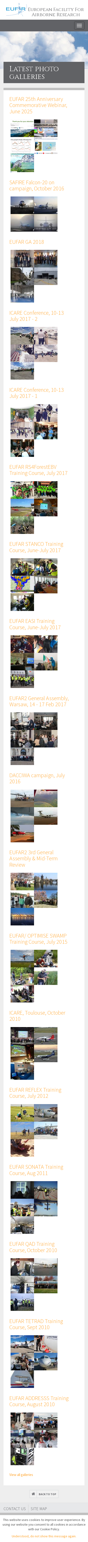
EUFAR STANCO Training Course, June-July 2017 (36, 547)
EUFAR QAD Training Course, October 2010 (33, 1247)
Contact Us (15, 1508)
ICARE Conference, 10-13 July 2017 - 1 (36, 392)
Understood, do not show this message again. (44, 1536)
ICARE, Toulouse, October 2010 (37, 1015)
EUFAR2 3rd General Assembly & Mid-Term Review (33, 858)
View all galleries (21, 1474)
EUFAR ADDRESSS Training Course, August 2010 (39, 1401)
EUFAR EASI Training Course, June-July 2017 (35, 624)
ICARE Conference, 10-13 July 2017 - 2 (36, 315)
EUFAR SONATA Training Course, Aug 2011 (36, 1169)
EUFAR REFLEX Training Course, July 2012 (35, 1092)
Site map (39, 1508)
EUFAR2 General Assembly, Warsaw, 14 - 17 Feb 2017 (39, 701)
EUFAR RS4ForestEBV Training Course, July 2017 (38, 470)
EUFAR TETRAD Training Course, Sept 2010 (36, 1324)
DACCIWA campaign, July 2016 (37, 778)
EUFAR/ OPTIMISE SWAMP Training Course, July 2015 (38, 938)
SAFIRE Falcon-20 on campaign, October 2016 (36, 185)
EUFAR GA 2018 (26, 241)
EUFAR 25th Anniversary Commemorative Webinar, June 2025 (38, 105)
